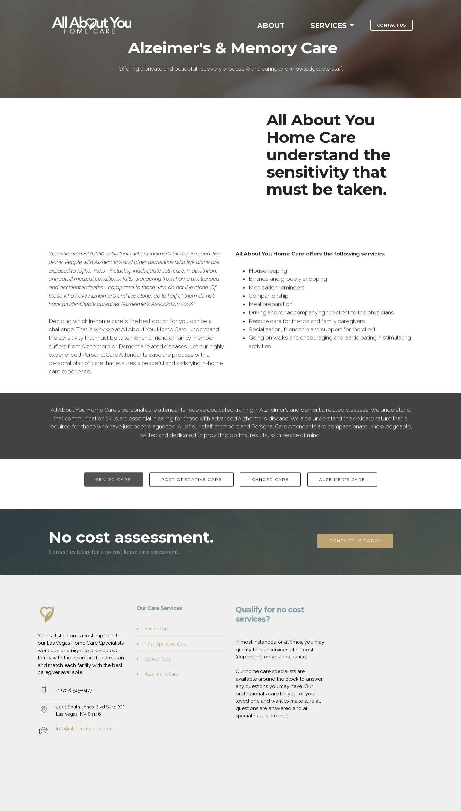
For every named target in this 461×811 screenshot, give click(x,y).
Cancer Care (158, 670)
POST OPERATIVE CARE (191, 489)
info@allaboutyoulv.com (84, 744)
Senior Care (157, 640)
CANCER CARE (270, 489)
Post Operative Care (166, 655)
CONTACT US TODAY (355, 551)
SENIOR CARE (113, 489)
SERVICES (328, 25)
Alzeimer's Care (161, 685)
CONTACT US (391, 25)
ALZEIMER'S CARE (342, 489)
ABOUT (272, 25)
